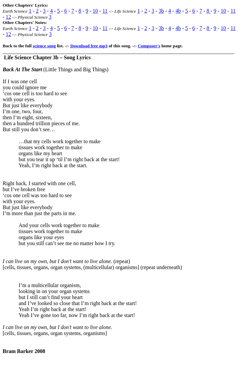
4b (178, 11)
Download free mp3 (89, 45)
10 (95, 11)
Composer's (149, 45)
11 (105, 11)
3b (161, 11)
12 (8, 17)
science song (44, 45)
